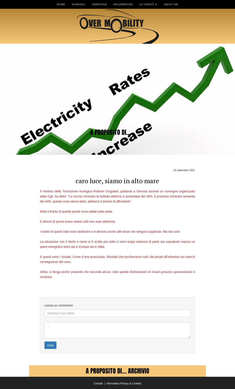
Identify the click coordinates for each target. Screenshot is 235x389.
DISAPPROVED (123, 4)
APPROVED (99, 4)
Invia (50, 345)
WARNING (78, 4)
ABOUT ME (170, 4)
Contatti (98, 383)
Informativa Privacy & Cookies (123, 383)
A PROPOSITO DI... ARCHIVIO (117, 370)
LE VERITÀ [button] (148, 4)
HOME (61, 4)
